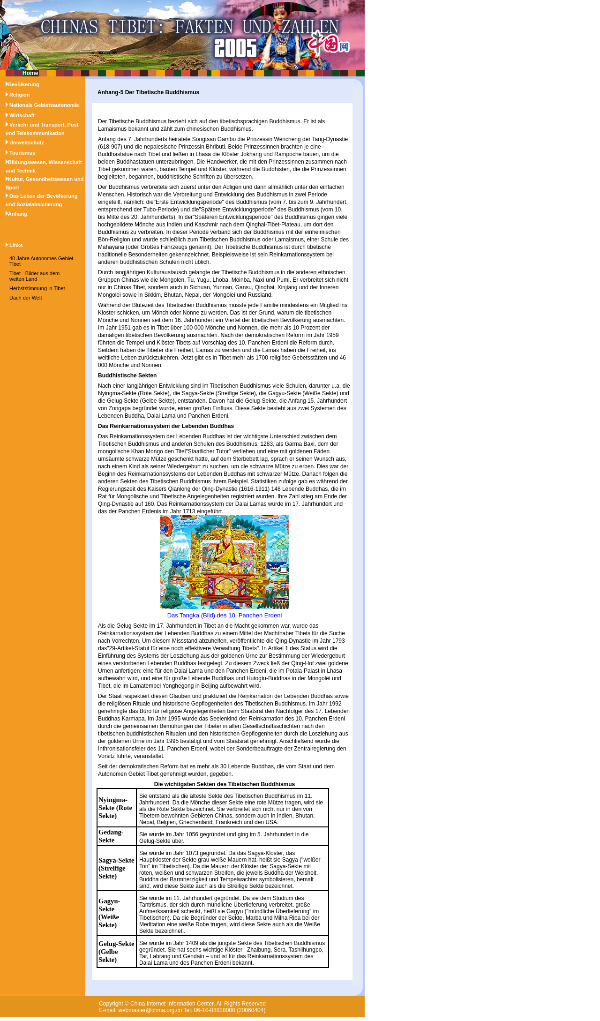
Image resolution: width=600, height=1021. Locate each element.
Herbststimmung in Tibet (37, 288)
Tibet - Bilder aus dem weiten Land (34, 276)
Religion (19, 95)
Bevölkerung (23, 84)
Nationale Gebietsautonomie (44, 105)
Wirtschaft (22, 115)
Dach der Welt (25, 297)
